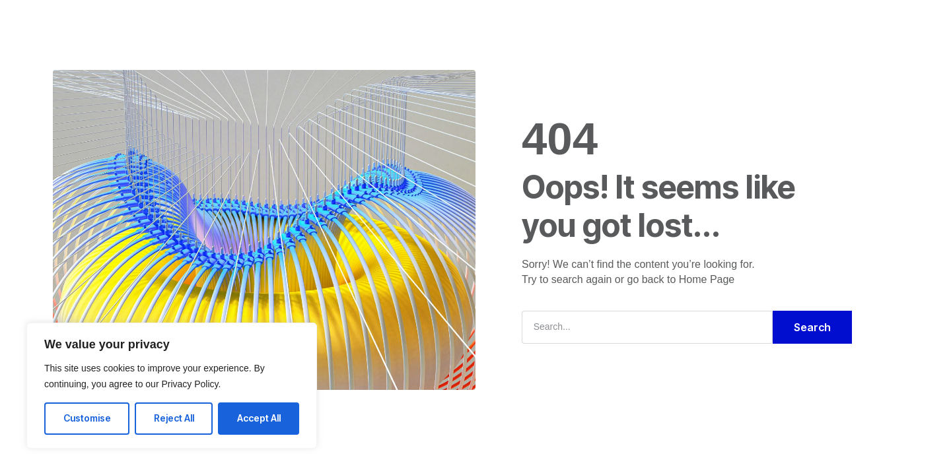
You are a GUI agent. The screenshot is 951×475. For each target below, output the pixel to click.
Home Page (707, 279)
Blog (539, 22)
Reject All (174, 418)
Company (443, 22)
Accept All (259, 418)
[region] (171, 386)
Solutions (375, 22)
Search (812, 327)
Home (317, 22)
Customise (87, 418)
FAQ (497, 22)
